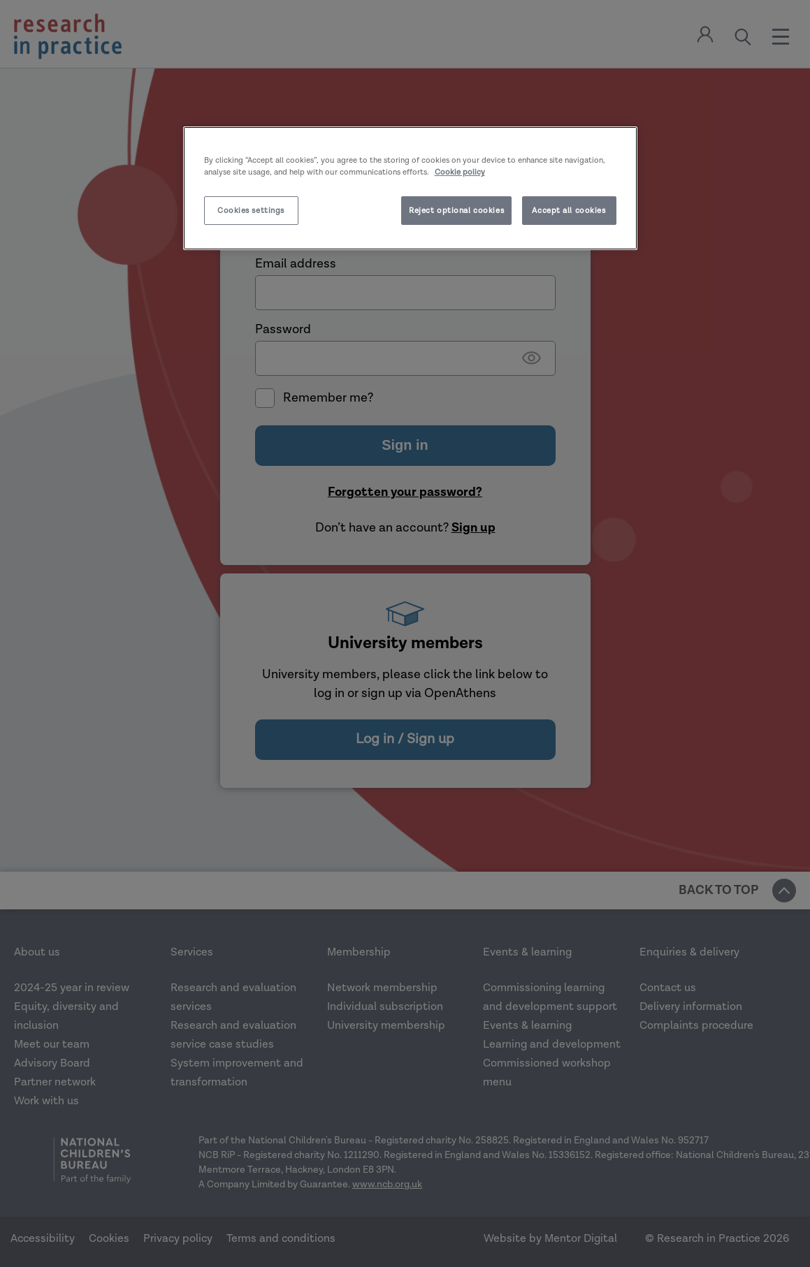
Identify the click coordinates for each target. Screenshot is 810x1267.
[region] (410, 188)
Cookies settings (250, 210)
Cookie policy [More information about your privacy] (460, 172)
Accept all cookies (568, 210)
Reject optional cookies (456, 210)
